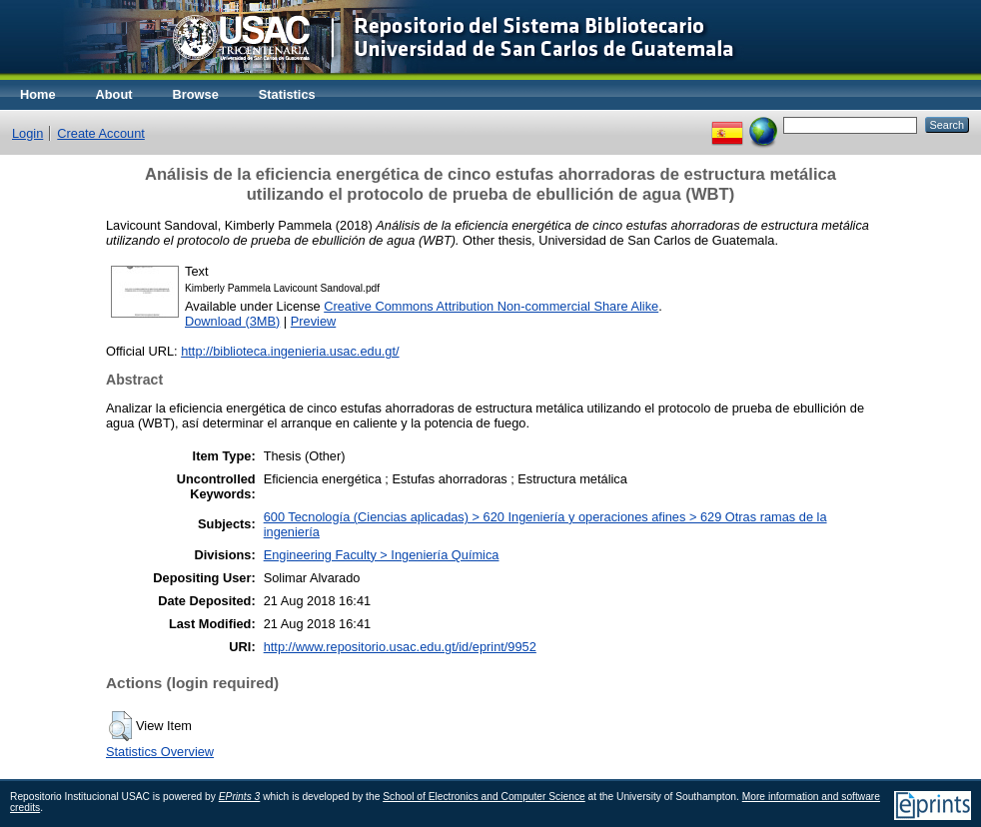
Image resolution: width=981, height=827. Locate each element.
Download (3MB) (232, 321)
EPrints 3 (240, 796)
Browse (196, 94)
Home (38, 94)
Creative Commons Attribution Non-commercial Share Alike (491, 306)
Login (27, 133)
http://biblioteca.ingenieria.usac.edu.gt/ (290, 351)
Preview (314, 321)
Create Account (101, 133)
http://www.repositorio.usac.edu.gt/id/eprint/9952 (400, 646)
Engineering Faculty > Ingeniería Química (381, 554)
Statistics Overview (160, 751)
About (114, 94)
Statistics (287, 94)
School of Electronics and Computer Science (484, 796)
